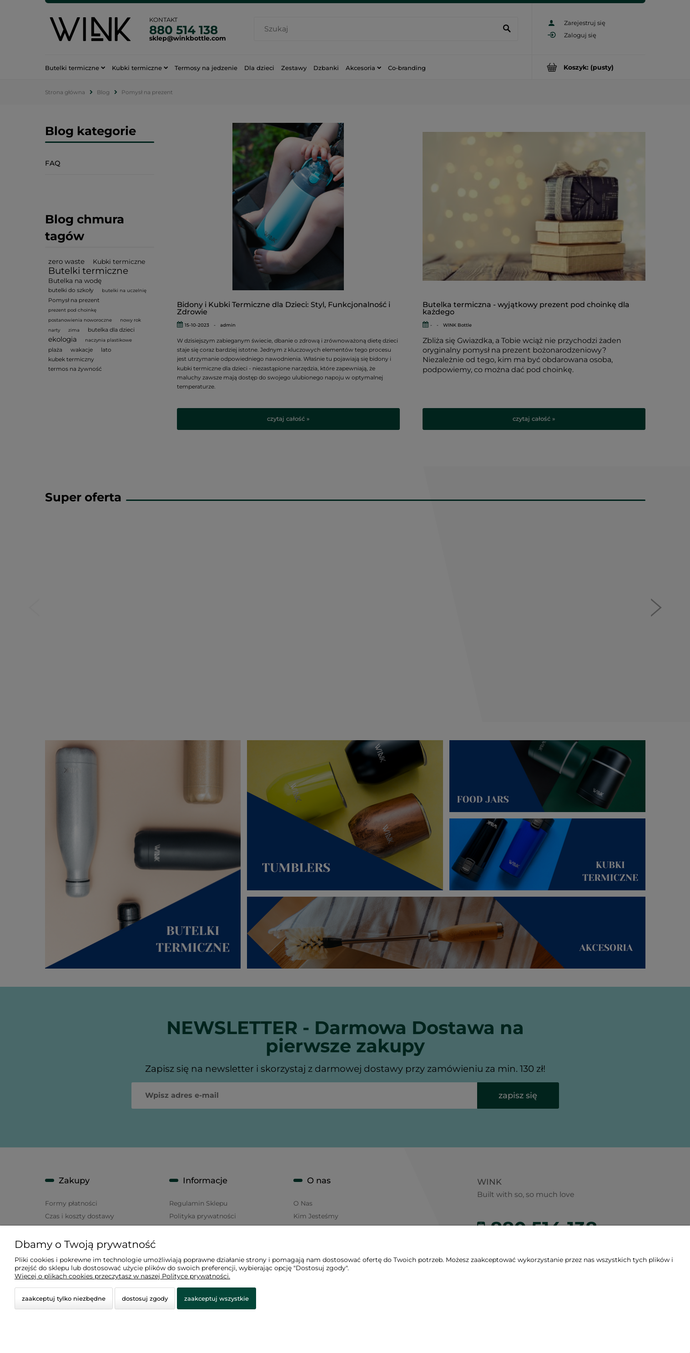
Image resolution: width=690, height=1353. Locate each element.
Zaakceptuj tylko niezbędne (64, 1298)
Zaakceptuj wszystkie (216, 1298)
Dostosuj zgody (145, 1298)
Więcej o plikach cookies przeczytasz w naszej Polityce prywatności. (122, 1276)
